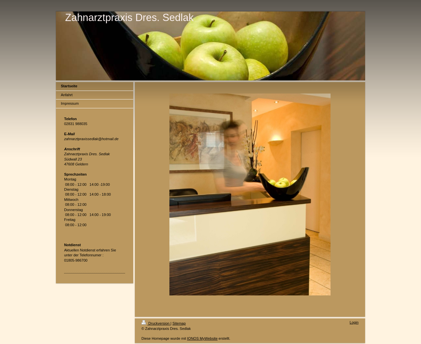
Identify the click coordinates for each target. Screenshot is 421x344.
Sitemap (179, 323)
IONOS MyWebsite (202, 338)
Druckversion (155, 323)
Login (354, 322)
